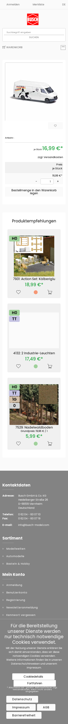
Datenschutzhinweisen (25, 664)
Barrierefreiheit (24, 715)
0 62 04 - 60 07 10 (29, 514)
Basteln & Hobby (18, 564)
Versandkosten (53, 157)
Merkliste (38, 4)
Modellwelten (15, 549)
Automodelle (15, 556)
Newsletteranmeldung (22, 607)
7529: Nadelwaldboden (34, 429)
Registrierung (15, 600)
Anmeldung (14, 585)
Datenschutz (22, 699)
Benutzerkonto (16, 592)
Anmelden (13, 4)
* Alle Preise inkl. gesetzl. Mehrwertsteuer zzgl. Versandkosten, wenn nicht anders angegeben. (32, 689)
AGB (46, 707)
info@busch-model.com (33, 525)
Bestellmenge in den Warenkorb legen (34, 191)
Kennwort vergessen (21, 615)
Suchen (34, 37)
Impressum (34, 667)
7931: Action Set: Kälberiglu (34, 279)
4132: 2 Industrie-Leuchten (34, 353)
